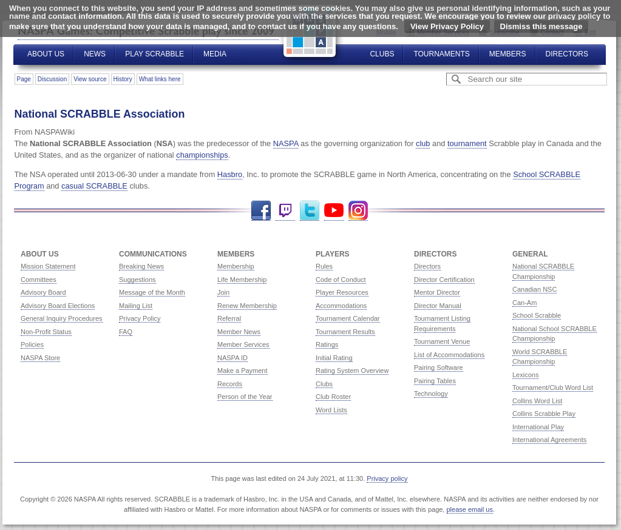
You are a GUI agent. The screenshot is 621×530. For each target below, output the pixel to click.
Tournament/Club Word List (552, 387)
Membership (235, 266)
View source (89, 79)
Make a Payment (242, 370)
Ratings (327, 344)
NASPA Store (40, 357)
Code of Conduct (341, 279)
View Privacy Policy (447, 26)
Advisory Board (43, 292)
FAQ (125, 331)
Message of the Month (152, 292)
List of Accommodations (449, 354)
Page (24, 79)
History (123, 79)
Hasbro (229, 174)
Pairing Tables (435, 380)
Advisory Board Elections (58, 305)
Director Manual (437, 305)
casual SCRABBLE (94, 185)
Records (229, 383)
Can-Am (524, 302)
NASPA (286, 143)
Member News (238, 331)
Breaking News (141, 266)
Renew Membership (247, 305)
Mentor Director (437, 292)
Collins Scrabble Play (543, 413)
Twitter (309, 211)
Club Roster (333, 396)
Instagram (358, 211)
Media (214, 54)
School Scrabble (536, 315)
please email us (470, 509)
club (423, 143)
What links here (160, 79)
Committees (38, 279)
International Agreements (549, 439)
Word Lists (331, 410)
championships (202, 154)
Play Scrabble (154, 54)
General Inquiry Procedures (62, 318)
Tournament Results (345, 331)
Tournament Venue (442, 341)
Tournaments (441, 54)
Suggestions (137, 279)
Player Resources (342, 292)
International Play (538, 427)
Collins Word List (537, 400)
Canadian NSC (534, 289)
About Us (45, 54)
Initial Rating (334, 357)
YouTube (334, 211)
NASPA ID (232, 357)
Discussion (52, 79)
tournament (467, 143)
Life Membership (241, 279)
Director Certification (444, 279)
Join (223, 292)
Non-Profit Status (46, 331)
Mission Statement (48, 266)
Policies (32, 344)
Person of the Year (245, 396)
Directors (567, 54)
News (95, 54)
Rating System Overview (352, 370)
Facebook (261, 211)
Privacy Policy (139, 318)
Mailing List (135, 305)
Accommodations (341, 305)
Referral (229, 318)
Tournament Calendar (348, 318)
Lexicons (525, 374)
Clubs (382, 54)
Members (507, 54)
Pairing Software (438, 367)
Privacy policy (387, 478)
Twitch (285, 211)
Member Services (243, 344)
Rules (324, 266)
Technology (431, 393)
